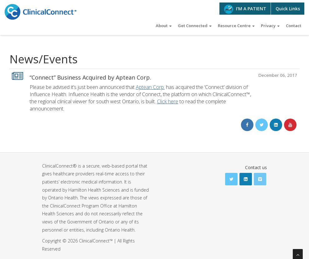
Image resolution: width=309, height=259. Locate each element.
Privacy (270, 25)
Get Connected (195, 25)
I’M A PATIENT (245, 9)
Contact (293, 25)
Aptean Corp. (150, 87)
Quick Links (288, 9)
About (164, 25)
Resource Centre (236, 25)
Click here (167, 101)
